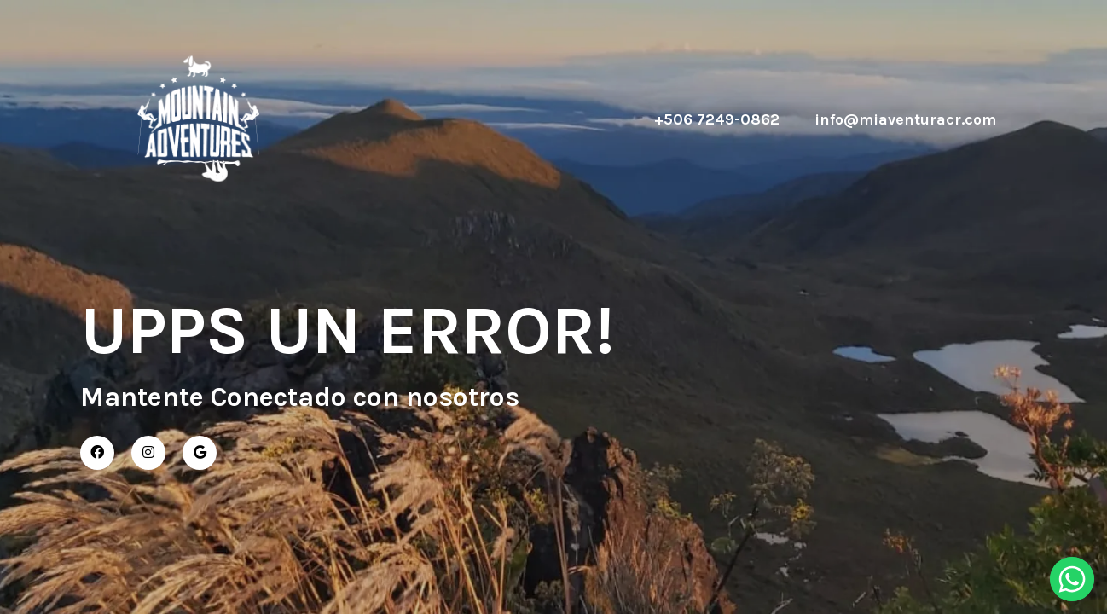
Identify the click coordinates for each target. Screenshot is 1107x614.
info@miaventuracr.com (905, 119)
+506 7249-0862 (717, 119)
